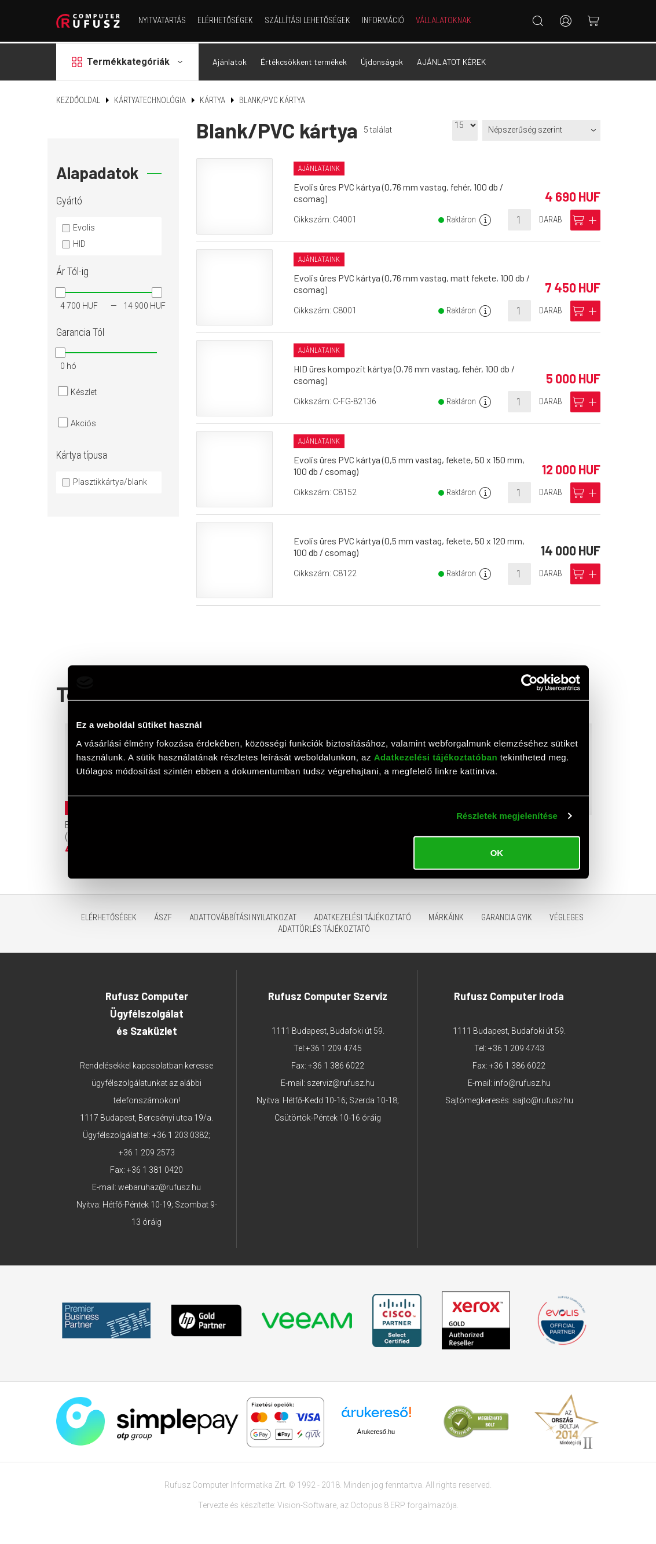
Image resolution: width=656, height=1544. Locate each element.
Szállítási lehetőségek (307, 20)
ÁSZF (163, 915)
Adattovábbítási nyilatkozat (242, 915)
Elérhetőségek (225, 20)
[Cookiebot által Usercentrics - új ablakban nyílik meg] (529, 682)
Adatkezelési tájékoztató (362, 915)
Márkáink (446, 915)
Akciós (83, 421)
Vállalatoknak (443, 20)
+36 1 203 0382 (180, 1133)
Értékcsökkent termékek (304, 60)
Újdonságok (382, 60)
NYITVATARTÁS (162, 20)
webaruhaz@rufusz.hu (159, 1185)
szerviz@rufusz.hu (341, 1081)
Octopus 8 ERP (377, 1503)
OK (497, 852)
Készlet (84, 390)
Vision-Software (306, 1503)
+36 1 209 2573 (147, 1150)
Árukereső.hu (376, 1429)
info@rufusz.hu (522, 1081)
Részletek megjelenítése (507, 816)
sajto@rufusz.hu (542, 1098)
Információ (383, 20)
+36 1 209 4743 (516, 1046)
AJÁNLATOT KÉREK (451, 60)
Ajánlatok (229, 60)
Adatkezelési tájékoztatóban (436, 757)
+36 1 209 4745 (334, 1046)
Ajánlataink (319, 167)
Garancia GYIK (506, 915)
